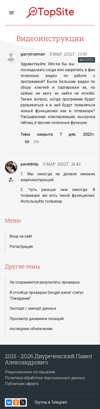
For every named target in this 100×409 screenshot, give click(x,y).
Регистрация (21, 246)
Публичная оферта (21, 383)
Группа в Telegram (51, 402)
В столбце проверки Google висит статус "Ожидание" (47, 295)
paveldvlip (29, 164)
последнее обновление (31, 328)
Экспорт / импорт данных (33, 308)
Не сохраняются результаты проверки (44, 282)
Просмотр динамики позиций (37, 318)
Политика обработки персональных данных (45, 378)
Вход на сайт (21, 236)
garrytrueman (33, 54)
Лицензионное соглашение (30, 372)
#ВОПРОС (86, 60)
